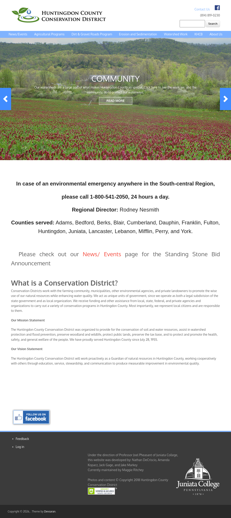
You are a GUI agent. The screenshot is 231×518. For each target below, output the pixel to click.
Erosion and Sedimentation (138, 34)
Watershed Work (175, 34)
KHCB (199, 34)
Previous (5, 99)
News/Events (18, 34)
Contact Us (202, 9)
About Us (216, 34)
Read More (115, 101)
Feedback (22, 439)
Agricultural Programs (49, 34)
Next (225, 99)
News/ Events (102, 254)
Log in (20, 447)
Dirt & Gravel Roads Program (92, 34)
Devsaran (49, 511)
